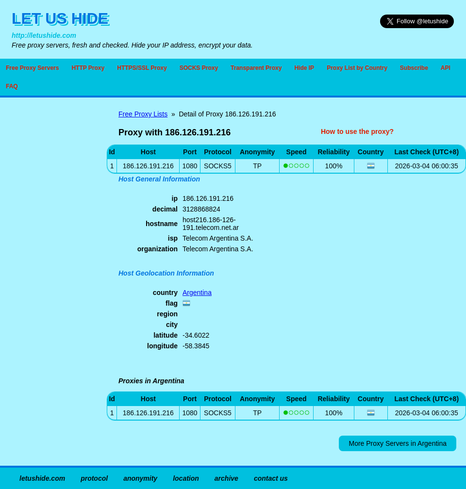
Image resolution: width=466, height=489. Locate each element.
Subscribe (414, 68)
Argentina (197, 292)
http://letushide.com (44, 35)
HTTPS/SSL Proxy (141, 68)
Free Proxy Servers (32, 68)
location (186, 478)
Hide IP (304, 68)
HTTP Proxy (87, 68)
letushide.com (42, 478)
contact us (271, 478)
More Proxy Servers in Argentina (398, 443)
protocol (94, 478)
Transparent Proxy (256, 68)
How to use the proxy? (357, 131)
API (445, 68)
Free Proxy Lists (142, 114)
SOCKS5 (218, 166)
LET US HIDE (60, 18)
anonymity (140, 478)
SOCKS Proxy (199, 68)
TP (257, 166)
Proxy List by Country (357, 68)
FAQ (12, 86)
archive (226, 478)
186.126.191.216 (148, 413)
